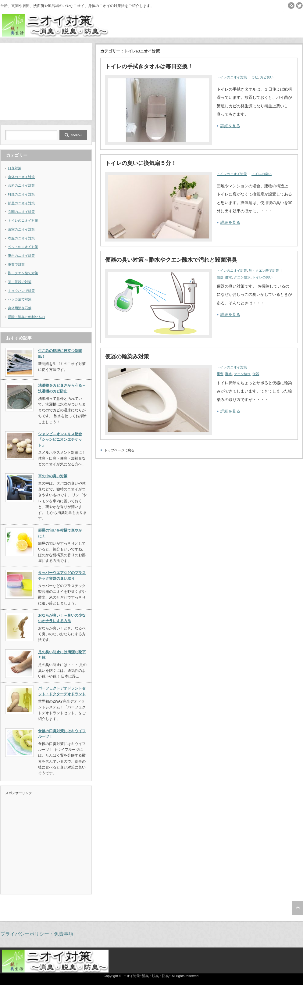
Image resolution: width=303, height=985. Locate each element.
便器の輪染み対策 (127, 356)
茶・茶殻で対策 (19, 282)
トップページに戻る (119, 450)
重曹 (220, 374)
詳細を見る (230, 126)
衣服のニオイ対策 (21, 238)
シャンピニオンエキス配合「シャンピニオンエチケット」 (60, 439)
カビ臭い (266, 77)
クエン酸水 (242, 277)
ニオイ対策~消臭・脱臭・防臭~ (147, 976)
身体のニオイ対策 (21, 177)
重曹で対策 (16, 264)
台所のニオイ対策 (21, 185)
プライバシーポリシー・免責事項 (36, 934)
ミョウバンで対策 (21, 290)
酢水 (228, 277)
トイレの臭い (261, 174)
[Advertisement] (46, 81)
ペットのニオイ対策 (23, 247)
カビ (254, 77)
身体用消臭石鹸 (19, 308)
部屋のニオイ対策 (21, 203)
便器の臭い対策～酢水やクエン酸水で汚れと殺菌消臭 (171, 260)
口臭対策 (14, 168)
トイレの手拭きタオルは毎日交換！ (149, 66)
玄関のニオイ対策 (21, 211)
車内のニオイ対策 (21, 255)
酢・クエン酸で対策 (264, 270)
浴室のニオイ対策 (21, 229)
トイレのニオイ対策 (232, 77)
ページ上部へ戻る (297, 908)
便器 (220, 277)
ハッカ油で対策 (19, 299)
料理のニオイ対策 (21, 194)
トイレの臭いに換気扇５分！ (140, 163)
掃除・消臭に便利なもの (26, 317)
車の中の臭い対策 (52, 476)
